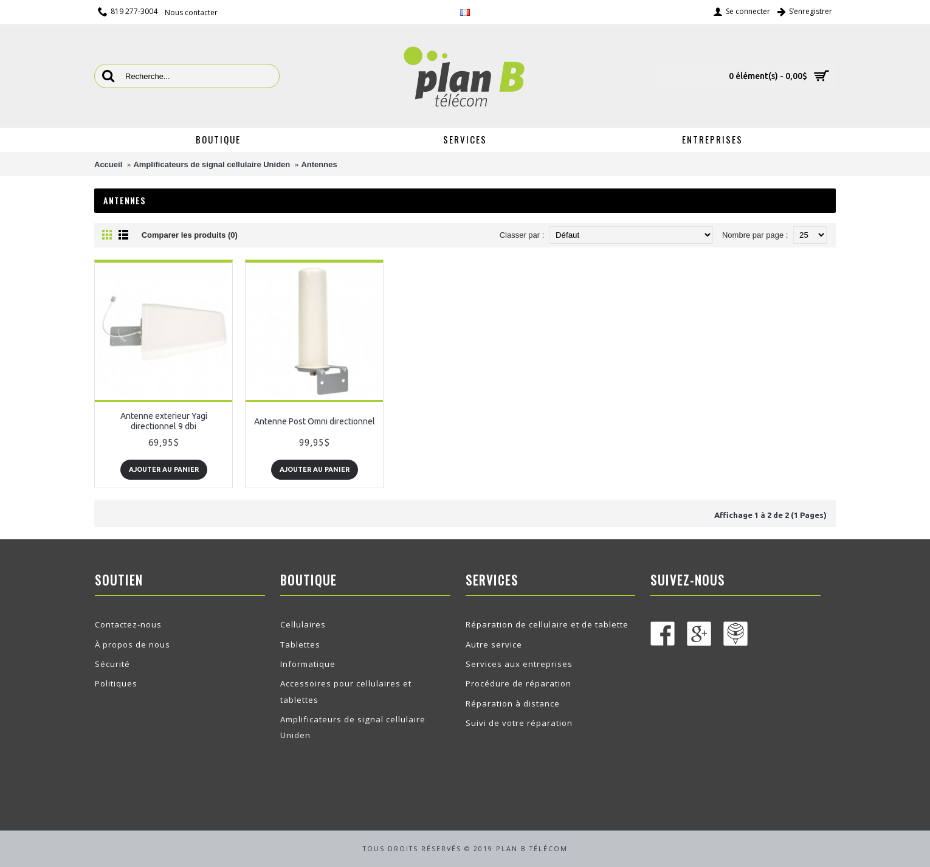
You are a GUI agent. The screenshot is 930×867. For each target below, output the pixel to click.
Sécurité (112, 663)
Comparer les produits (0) (190, 235)
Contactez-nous (128, 624)
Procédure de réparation (518, 683)
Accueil (108, 164)
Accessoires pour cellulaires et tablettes (346, 691)
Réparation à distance (513, 703)
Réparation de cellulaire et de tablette (547, 624)
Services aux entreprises (519, 663)
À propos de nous (132, 644)
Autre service (494, 644)
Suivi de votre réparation (519, 722)
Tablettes (300, 644)
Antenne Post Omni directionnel (314, 421)
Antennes (319, 164)
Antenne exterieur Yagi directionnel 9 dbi (163, 421)
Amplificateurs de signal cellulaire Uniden (211, 164)
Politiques (116, 683)
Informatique (308, 663)
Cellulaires (303, 624)
